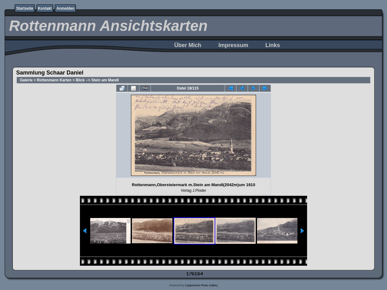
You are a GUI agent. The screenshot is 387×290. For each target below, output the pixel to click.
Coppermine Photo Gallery (201, 285)
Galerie (26, 80)
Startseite (24, 8)
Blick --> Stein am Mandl (97, 80)
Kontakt (45, 8)
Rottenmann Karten (54, 80)
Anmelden (65, 8)
